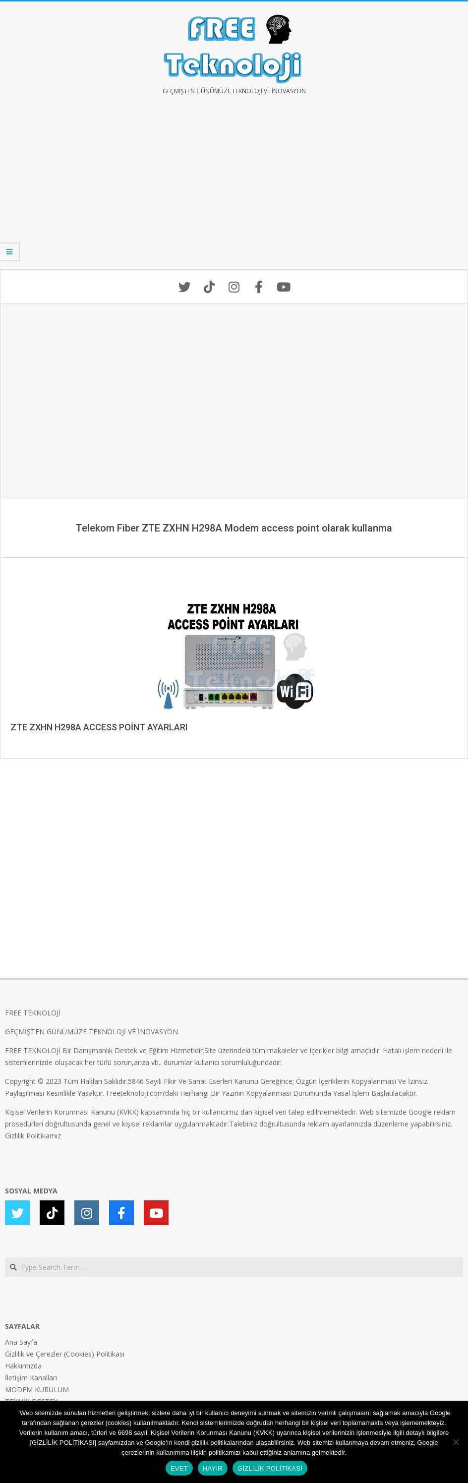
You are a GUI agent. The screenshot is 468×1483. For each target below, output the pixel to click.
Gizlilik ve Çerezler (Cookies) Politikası (64, 1354)
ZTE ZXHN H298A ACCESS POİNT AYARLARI (99, 727)
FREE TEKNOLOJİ (32, 1012)
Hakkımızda (23, 1365)
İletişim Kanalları (31, 1377)
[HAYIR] (456, 1442)
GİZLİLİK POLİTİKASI (269, 1468)
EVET (179, 1468)
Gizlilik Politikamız (33, 1135)
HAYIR (213, 1468)
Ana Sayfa (21, 1342)
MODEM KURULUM (37, 1389)
